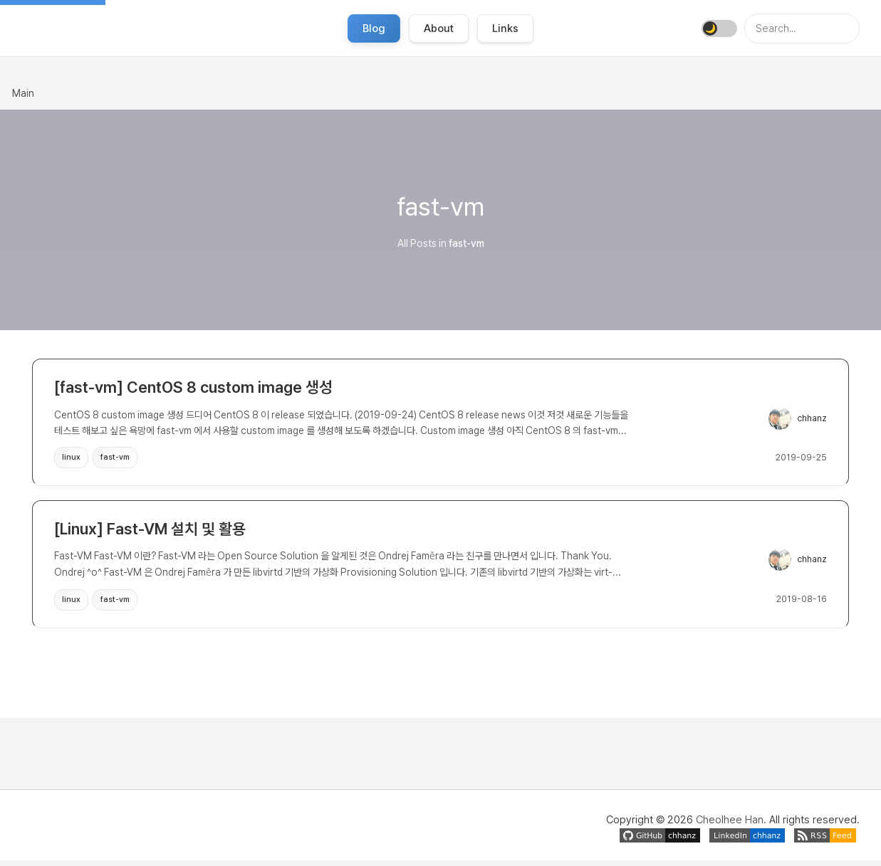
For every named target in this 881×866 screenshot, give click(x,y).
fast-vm (115, 458)
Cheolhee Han (729, 825)
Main (23, 93)
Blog (374, 28)
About (439, 28)
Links (505, 28)
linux (71, 458)
